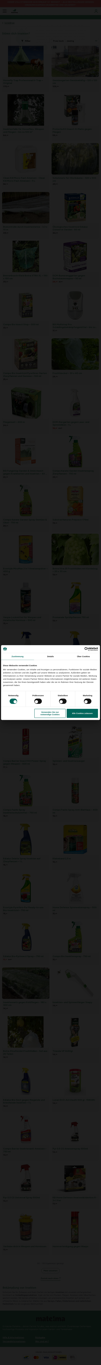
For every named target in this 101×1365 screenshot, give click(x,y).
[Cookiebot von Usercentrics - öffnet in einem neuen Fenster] (86, 649)
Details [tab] (50, 656)
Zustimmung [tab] (18, 656)
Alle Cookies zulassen (82, 713)
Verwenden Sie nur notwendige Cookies (50, 713)
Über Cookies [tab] (83, 656)
